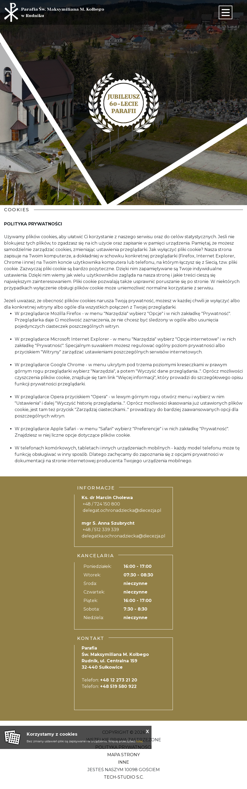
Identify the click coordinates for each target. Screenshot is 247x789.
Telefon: (109, 680)
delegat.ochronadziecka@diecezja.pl (122, 510)
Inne (123, 762)
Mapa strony (123, 754)
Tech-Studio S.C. (124, 777)
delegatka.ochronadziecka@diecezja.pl (123, 536)
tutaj (139, 741)
